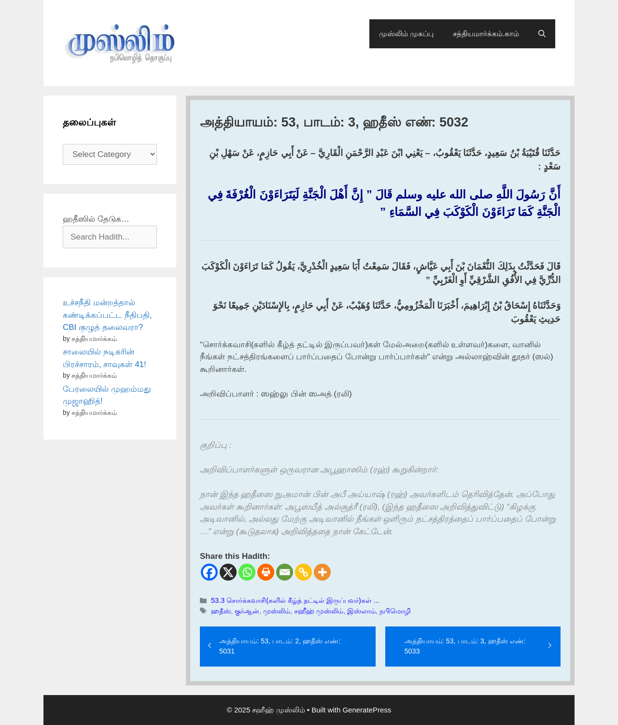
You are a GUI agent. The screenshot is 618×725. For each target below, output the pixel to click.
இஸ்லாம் (361, 611)
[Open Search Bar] (542, 33)
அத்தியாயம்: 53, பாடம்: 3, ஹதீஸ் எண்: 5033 (465, 646)
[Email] (284, 572)
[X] (228, 572)
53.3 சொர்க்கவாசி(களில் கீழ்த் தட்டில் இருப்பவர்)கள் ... (295, 600)
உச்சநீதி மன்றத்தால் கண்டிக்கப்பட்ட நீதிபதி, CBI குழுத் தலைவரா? (107, 315)
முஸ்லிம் (276, 611)
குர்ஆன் (247, 611)
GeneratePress (366, 710)
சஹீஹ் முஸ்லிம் (318, 611)
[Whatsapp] (247, 572)
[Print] (265, 572)
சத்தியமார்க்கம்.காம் (486, 33)
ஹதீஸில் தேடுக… (96, 219)
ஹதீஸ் (221, 611)
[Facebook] (209, 572)
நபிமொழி (395, 611)
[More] (322, 572)
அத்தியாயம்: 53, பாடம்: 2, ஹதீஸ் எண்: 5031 (279, 646)
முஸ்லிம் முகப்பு (406, 33)
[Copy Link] (303, 572)
